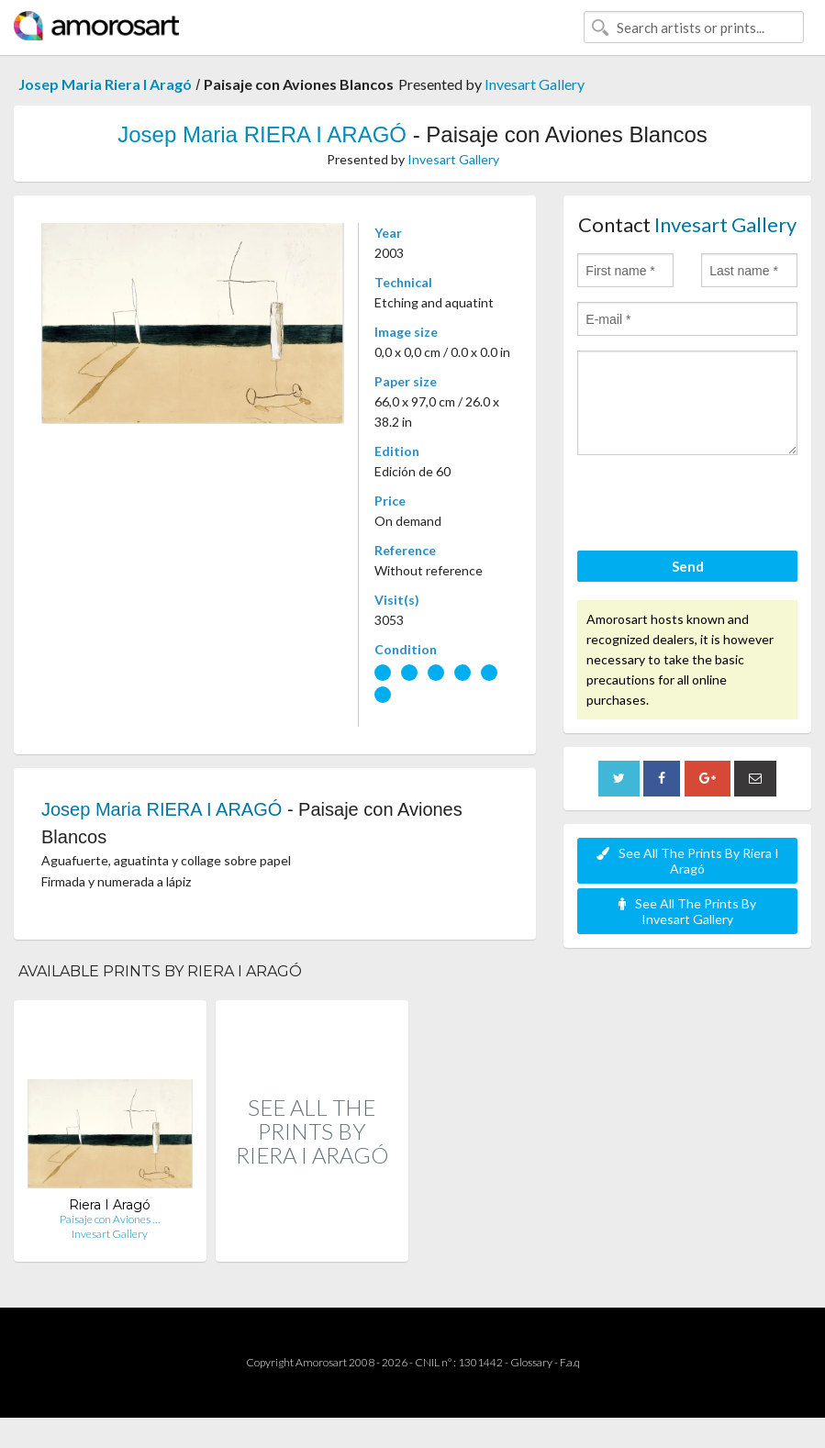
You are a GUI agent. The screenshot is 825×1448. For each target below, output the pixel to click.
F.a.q (570, 1362)
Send (688, 566)
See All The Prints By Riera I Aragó (687, 860)
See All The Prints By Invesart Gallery (687, 911)
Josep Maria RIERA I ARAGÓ (262, 134)
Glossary (531, 1362)
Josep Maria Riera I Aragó (105, 84)
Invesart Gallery (535, 84)
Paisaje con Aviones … (110, 1219)
